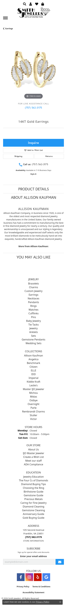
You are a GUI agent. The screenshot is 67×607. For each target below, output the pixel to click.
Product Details (33, 188)
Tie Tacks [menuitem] (33, 324)
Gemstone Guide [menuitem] (33, 495)
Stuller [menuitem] (33, 415)
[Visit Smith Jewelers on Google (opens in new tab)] (46, 577)
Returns (49, 156)
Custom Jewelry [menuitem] (34, 291)
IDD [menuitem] (33, 374)
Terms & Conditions (41, 586)
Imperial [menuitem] (33, 378)
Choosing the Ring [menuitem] (33, 488)
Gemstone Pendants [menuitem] (33, 339)
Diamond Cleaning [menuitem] (33, 506)
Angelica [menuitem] (34, 359)
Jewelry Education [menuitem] (33, 476)
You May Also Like (33, 257)
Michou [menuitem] (33, 393)
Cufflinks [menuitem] (33, 313)
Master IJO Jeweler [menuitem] (33, 389)
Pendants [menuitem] (33, 302)
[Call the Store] (33, 537)
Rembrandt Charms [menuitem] (33, 411)
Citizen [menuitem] (33, 366)
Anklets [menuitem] (33, 332)
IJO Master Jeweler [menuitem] (33, 453)
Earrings (9, 28)
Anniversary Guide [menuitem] (33, 514)
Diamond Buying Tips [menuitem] (33, 484)
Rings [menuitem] (33, 306)
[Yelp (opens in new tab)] (38, 577)
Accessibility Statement (33, 592)
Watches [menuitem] (34, 309)
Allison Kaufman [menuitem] (33, 355)
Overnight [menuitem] (33, 404)
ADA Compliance (33, 464)
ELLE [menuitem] (33, 370)
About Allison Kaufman (33, 197)
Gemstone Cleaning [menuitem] (33, 510)
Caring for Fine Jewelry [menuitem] (33, 503)
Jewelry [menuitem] (33, 328)
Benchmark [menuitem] (33, 363)
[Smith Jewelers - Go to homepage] (34, 13)
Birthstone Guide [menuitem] (33, 491)
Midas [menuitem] (33, 396)
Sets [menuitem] (33, 335)
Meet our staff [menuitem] (33, 460)
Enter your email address (33, 556)
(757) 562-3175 (33, 107)
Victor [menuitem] (33, 419)
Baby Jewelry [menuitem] (33, 321)
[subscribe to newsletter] (60, 562)
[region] (33, 69)
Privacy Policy (23, 586)
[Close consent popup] (60, 602)
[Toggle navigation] (5, 18)
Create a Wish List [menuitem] (33, 457)
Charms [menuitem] (33, 287)
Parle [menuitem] (33, 407)
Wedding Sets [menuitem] (33, 343)
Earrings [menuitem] (33, 294)
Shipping (18, 156)
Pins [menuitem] (33, 317)
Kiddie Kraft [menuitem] (33, 381)
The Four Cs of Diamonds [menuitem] (33, 480)
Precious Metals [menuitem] (33, 499)
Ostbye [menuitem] (33, 400)
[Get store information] (33, 541)
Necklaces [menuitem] (33, 298)
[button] (24, 4)
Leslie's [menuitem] (33, 385)
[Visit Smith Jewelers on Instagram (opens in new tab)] (29, 577)
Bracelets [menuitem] (33, 283)
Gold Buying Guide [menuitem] (33, 517)
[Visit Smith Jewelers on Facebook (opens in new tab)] (21, 577)
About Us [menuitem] (33, 449)
